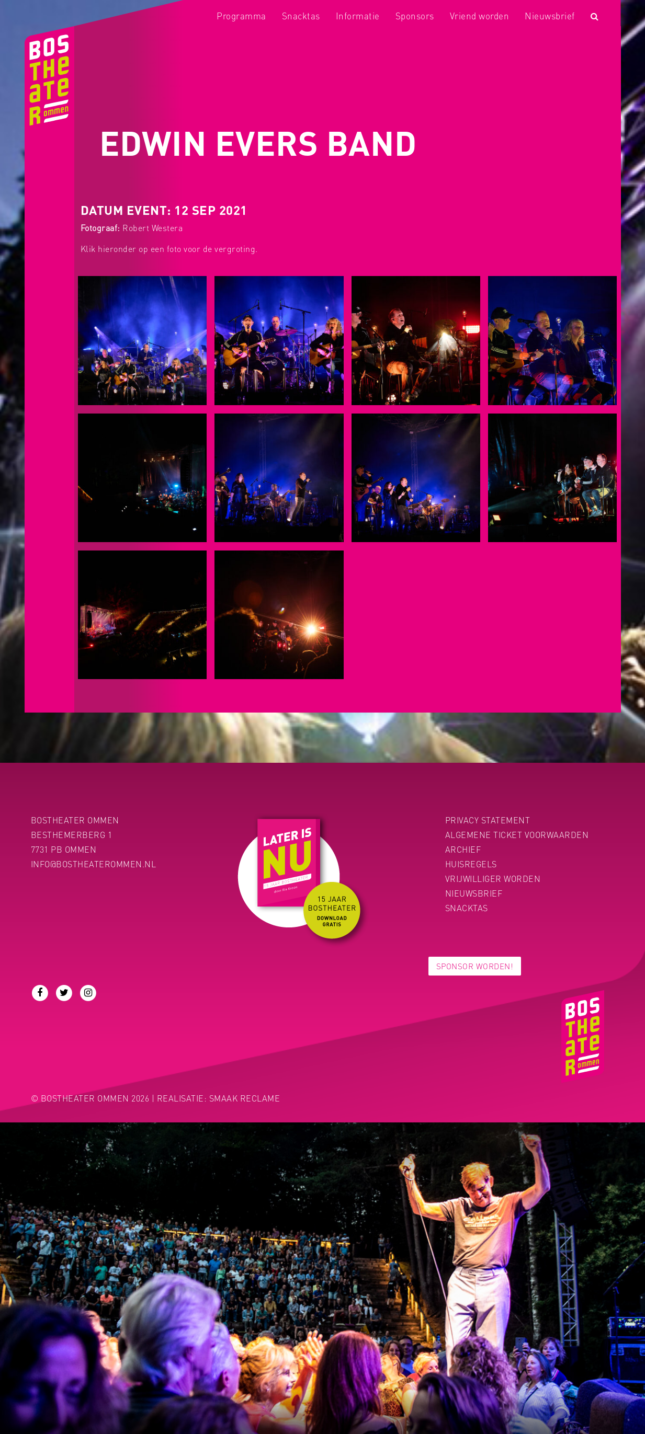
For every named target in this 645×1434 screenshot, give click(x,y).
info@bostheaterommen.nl (93, 863)
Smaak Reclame (244, 1098)
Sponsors (414, 15)
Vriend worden (480, 15)
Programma (241, 15)
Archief (463, 849)
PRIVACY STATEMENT (487, 819)
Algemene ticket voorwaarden (517, 834)
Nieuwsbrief (550, 15)
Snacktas (301, 15)
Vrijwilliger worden (493, 878)
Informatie (358, 15)
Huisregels (471, 863)
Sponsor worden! (475, 966)
